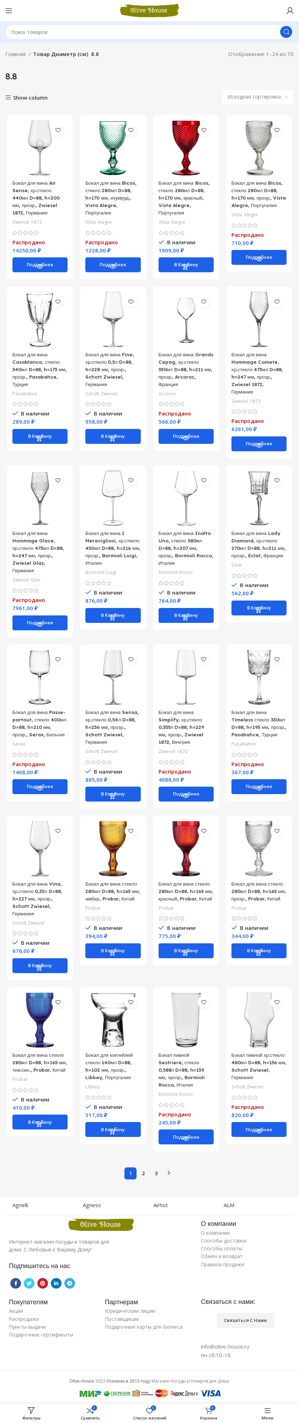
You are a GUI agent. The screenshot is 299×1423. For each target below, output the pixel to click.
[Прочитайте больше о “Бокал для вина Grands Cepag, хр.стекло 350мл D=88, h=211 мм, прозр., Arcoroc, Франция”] (187, 445)
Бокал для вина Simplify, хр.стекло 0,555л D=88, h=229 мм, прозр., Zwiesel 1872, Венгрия (184, 730)
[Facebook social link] (15, 1284)
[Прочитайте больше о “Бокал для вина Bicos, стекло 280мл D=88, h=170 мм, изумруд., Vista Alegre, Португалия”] (113, 265)
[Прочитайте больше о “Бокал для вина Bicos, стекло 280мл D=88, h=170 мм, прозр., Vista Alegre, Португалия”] (260, 265)
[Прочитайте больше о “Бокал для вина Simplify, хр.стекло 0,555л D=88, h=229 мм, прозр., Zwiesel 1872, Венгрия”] (187, 797)
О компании (215, 1234)
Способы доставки (223, 1242)
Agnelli (20, 1206)
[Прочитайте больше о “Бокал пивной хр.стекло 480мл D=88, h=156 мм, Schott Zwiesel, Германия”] (260, 1142)
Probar (93, 919)
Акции (16, 1312)
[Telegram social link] (69, 1284)
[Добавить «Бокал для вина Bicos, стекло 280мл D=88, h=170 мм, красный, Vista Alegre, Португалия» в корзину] (187, 265)
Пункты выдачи (27, 1328)
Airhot (160, 1206)
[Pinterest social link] (42, 1284)
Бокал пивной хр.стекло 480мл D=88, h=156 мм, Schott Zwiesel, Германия (253, 1075)
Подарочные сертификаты (41, 1336)
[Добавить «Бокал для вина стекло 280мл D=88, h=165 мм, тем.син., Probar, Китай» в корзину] (39, 1134)
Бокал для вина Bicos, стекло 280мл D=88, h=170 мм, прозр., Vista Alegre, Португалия (258, 198)
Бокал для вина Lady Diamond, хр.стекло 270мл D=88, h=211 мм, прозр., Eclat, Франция (259, 550)
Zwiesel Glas (25, 582)
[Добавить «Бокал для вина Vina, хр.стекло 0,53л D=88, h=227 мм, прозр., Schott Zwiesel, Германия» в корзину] (39, 969)
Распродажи (24, 1320)
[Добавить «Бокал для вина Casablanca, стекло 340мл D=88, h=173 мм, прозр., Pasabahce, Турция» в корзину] (39, 438)
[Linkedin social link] (56, 1284)
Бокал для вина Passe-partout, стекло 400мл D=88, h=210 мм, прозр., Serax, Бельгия (36, 730)
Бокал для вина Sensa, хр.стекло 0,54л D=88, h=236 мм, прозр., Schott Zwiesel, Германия (109, 730)
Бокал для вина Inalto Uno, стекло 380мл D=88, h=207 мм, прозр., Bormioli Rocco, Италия (184, 550)
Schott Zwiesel (101, 394)
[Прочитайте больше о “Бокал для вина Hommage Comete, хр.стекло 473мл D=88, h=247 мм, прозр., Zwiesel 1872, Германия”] (260, 445)
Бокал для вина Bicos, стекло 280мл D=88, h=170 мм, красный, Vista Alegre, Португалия (185, 198)
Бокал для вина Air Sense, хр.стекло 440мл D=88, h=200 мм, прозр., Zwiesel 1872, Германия (36, 198)
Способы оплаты (221, 1250)
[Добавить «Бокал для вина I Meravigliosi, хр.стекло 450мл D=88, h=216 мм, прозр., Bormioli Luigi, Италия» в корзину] (113, 625)
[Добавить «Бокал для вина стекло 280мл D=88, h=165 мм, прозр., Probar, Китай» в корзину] (260, 962)
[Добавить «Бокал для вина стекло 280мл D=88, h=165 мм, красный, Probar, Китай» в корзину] (187, 962)
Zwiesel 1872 (26, 222)
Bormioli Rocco (176, 574)
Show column (30, 98)
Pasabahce (23, 394)
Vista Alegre (98, 222)
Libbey (92, 1091)
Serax (17, 754)
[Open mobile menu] (9, 11)
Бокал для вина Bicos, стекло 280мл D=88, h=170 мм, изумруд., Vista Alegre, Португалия (111, 198)
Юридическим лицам (130, 1312)
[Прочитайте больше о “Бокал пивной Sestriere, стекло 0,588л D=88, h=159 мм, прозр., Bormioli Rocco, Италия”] (187, 1142)
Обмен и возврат (222, 1258)
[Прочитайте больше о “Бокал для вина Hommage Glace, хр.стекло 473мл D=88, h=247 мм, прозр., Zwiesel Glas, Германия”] (39, 625)
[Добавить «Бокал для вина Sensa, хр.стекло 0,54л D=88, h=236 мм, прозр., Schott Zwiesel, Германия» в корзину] (113, 797)
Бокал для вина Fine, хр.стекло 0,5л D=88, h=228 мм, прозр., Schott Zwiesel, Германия (111, 370)
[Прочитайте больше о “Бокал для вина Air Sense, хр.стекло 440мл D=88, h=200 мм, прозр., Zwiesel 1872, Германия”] (39, 265)
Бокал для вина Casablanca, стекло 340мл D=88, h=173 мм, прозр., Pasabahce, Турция (36, 370)
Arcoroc (168, 402)
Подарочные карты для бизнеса (143, 1328)
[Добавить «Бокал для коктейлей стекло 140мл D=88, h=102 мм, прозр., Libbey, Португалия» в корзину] (113, 1134)
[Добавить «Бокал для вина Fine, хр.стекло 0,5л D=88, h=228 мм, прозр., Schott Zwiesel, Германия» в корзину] (113, 438)
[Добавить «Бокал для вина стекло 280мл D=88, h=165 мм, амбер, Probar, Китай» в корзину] (113, 962)
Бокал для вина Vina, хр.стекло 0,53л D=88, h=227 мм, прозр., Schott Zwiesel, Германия (38, 902)
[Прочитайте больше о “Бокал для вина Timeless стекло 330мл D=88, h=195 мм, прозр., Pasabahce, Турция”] (260, 797)
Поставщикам (122, 1320)
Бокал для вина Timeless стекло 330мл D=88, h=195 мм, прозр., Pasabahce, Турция (257, 730)
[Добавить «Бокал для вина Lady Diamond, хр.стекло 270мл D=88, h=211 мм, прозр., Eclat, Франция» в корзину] (260, 617)
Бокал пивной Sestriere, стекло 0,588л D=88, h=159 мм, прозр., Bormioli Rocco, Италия (184, 1075)
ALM (229, 1206)
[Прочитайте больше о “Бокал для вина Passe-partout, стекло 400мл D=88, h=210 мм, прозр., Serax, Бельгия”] (39, 797)
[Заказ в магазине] (258, 97)
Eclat (237, 574)
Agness (92, 1206)
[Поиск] (149, 31)
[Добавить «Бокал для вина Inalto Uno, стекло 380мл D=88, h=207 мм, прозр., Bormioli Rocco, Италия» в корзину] (187, 617)
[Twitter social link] (29, 1284)
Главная (16, 53)
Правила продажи (222, 1265)
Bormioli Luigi (101, 582)
